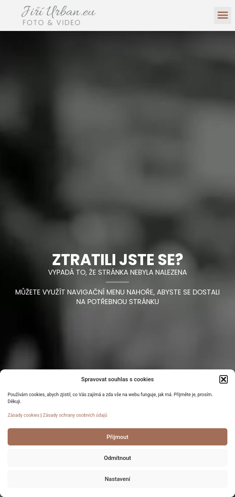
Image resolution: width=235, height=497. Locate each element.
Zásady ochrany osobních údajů (75, 415)
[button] (223, 379)
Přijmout (117, 437)
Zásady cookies (23, 415)
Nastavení (117, 479)
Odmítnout (117, 458)
